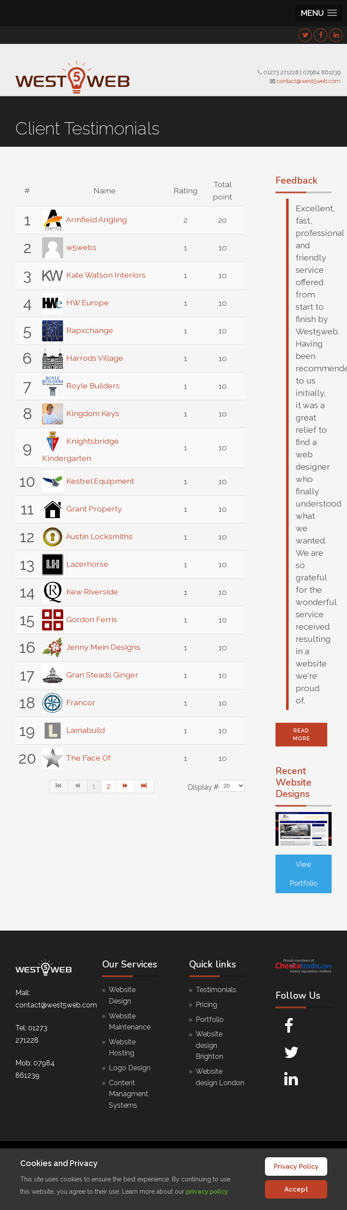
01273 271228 (281, 72)
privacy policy (207, 1191)
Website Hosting (122, 1048)
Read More (301, 735)
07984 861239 (321, 72)
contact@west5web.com (308, 81)
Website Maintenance (129, 1022)
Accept (296, 1189)
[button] (319, 13)
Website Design (122, 995)
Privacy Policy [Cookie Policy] (296, 1166)
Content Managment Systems (128, 1094)
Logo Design (129, 1068)
